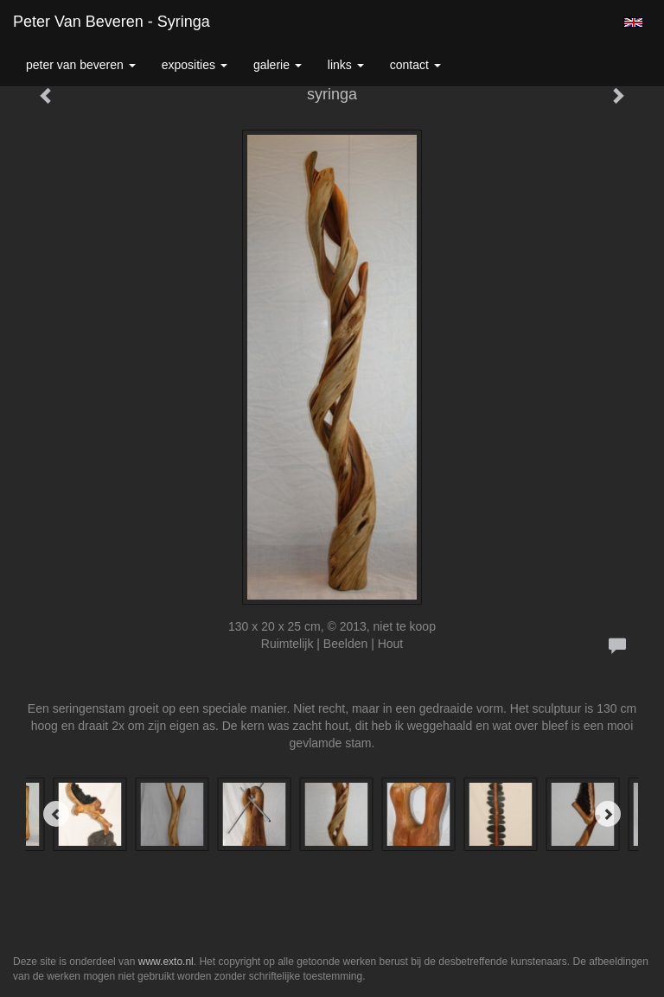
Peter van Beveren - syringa (111, 21)
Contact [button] (415, 65)
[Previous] (56, 814)
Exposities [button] (194, 65)
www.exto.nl (166, 962)
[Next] (608, 814)
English (633, 22)
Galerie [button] (277, 65)
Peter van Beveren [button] (81, 65)
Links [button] (346, 65)
